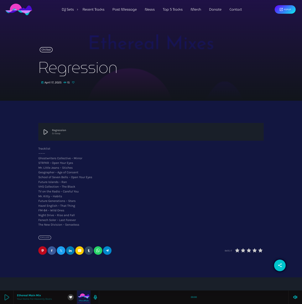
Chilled (46, 50)
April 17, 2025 (51, 83)
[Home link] (18, 9)
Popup (285, 9)
